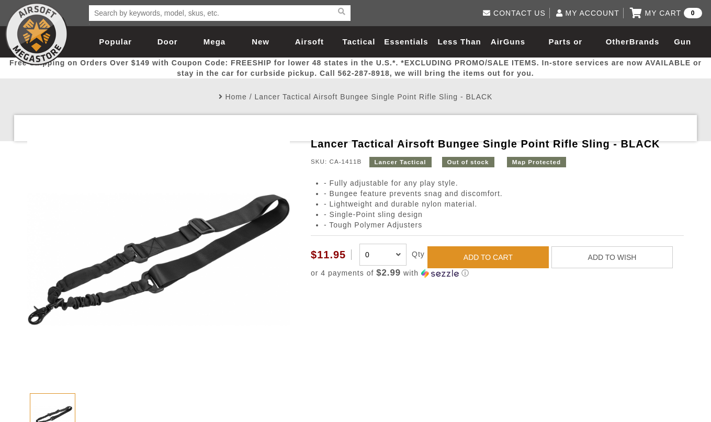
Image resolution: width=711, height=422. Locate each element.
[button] (497, 273)
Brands (644, 41)
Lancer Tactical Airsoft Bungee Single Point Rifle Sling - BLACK (373, 97)
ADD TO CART (488, 257)
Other (617, 41)
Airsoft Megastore (36, 34)
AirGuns (508, 41)
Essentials (406, 41)
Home (235, 97)
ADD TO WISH (612, 257)
